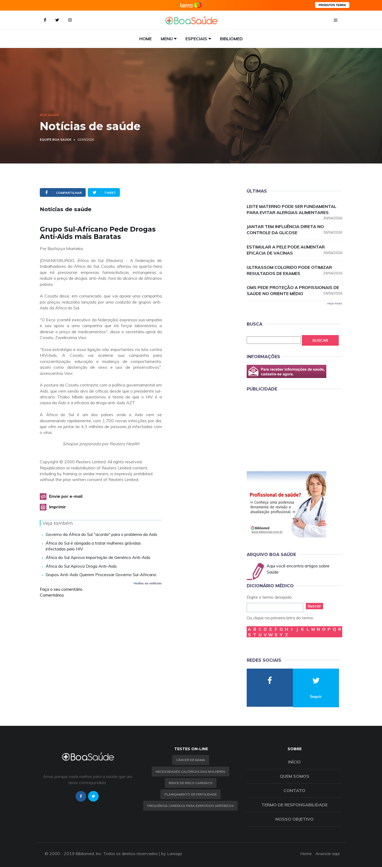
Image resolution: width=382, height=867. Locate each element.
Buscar (320, 340)
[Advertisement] (286, 430)
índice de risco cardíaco (190, 783)
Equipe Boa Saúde (55, 139)
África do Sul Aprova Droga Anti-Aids (81, 566)
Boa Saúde (49, 115)
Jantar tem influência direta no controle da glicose (294, 229)
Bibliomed (231, 38)
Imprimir (57, 506)
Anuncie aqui (327, 853)
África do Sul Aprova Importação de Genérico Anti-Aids (98, 557)
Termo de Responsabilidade (294, 804)
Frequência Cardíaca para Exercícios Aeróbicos (190, 806)
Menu (167, 38)
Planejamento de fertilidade (190, 794)
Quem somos (294, 776)
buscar (314, 605)
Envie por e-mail (66, 496)
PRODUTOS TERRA (332, 5)
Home (145, 38)
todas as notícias (147, 583)
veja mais (334, 303)
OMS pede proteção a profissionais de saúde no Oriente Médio (294, 290)
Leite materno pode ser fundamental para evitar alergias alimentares (294, 210)
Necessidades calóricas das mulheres (190, 771)
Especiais (196, 38)
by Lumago (171, 853)
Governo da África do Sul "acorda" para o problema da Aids (101, 534)
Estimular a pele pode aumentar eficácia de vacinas (294, 250)
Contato (294, 790)
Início (294, 761)
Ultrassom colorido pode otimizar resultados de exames (294, 270)
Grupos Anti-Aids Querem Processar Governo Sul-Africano (101, 574)
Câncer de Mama (190, 760)
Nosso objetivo (294, 819)
